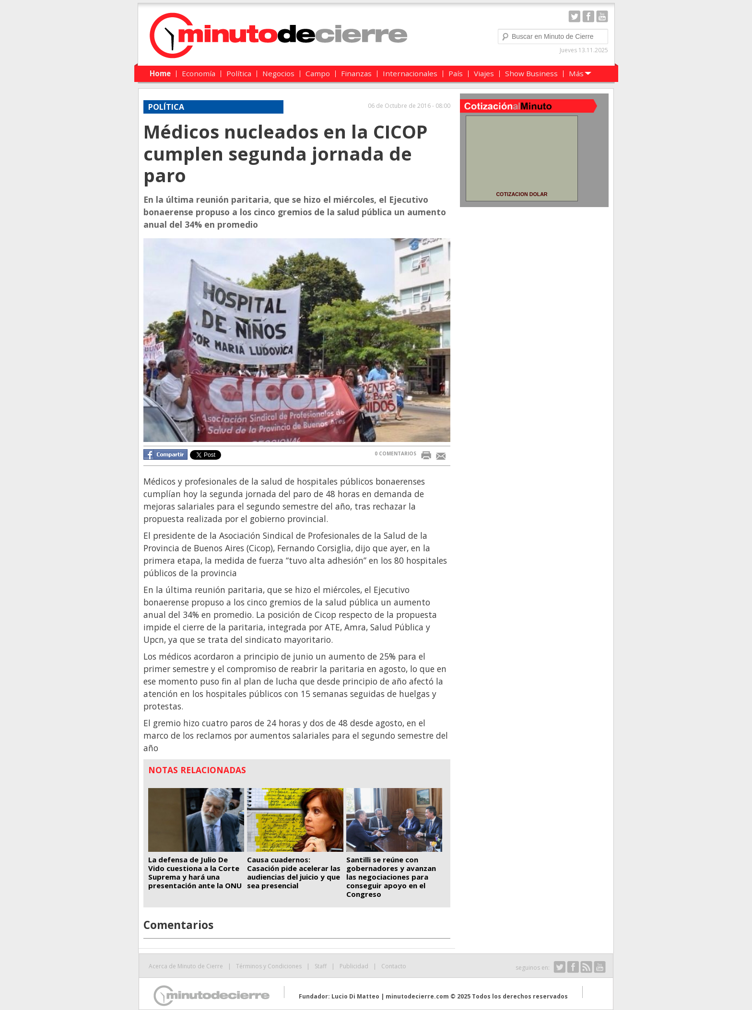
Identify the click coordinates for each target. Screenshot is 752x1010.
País (455, 73)
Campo (318, 73)
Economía (198, 73)
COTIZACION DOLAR (521, 194)
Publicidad (354, 966)
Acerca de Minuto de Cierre (186, 966)
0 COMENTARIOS (395, 453)
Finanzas (356, 73)
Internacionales (410, 73)
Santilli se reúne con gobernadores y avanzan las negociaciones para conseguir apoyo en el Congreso (391, 877)
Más (576, 73)
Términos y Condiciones (269, 966)
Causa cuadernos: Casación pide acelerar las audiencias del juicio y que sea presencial (294, 872)
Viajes (484, 73)
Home (160, 73)
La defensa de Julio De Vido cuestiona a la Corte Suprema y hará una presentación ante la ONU (195, 872)
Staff (321, 966)
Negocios (278, 73)
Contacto (393, 966)
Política (238, 73)
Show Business (531, 73)
